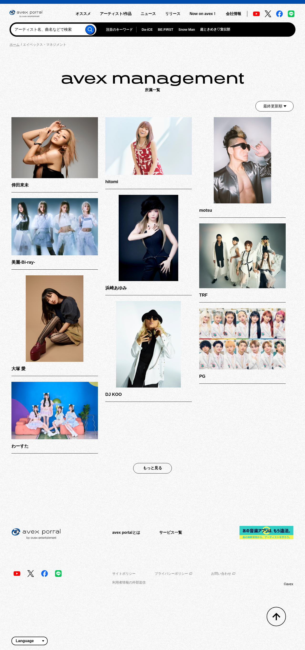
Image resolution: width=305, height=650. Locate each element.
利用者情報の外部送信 (129, 582)
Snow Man (186, 29)
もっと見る (152, 468)
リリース (172, 14)
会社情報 (233, 14)
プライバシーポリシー (173, 573)
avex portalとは (126, 532)
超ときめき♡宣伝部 (215, 29)
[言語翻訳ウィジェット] (29, 641)
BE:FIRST (165, 29)
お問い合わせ (223, 573)
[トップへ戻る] (276, 616)
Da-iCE (147, 29)
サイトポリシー (124, 573)
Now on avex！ (203, 14)
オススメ (83, 14)
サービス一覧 (170, 532)
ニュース (148, 14)
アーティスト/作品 (115, 14)
